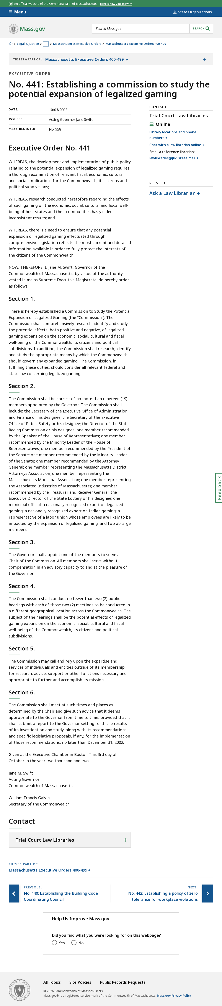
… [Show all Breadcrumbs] (46, 44)
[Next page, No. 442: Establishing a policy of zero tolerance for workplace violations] (207, 894)
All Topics (52, 982)
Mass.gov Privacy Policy (174, 996)
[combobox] (152, 29)
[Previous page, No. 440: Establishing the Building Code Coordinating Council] (14, 894)
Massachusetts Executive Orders (77, 44)
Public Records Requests (122, 982)
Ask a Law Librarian (172, 193)
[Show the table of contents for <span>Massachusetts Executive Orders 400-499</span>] (204, 59)
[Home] (10, 44)
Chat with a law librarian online (175, 144)
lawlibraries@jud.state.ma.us (173, 158)
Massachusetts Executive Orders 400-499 (136, 44)
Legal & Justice (28, 44)
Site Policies (80, 982)
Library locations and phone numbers (172, 135)
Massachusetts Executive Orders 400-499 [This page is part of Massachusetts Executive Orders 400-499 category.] (48, 870)
